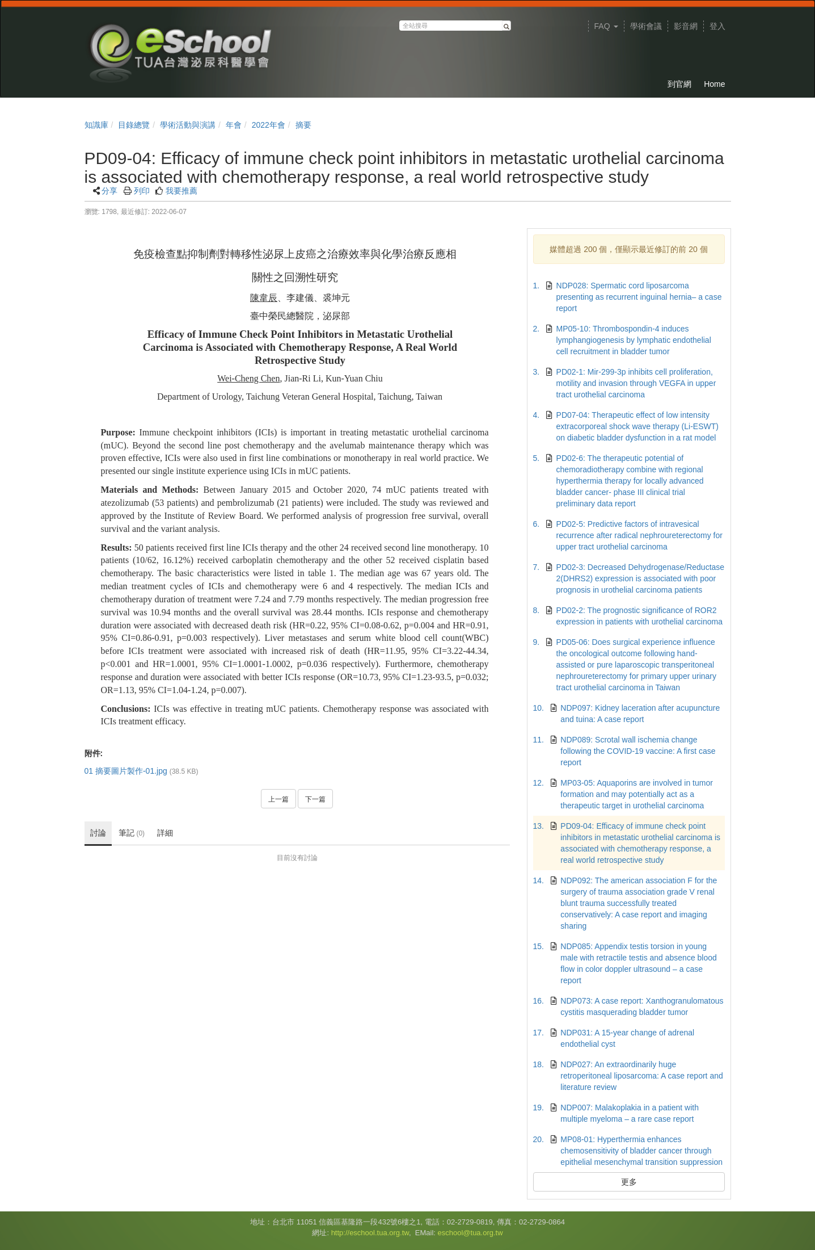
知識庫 (96, 124)
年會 (234, 124)
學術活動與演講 (188, 124)
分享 (109, 190)
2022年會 (268, 124)
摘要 (303, 124)
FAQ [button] (606, 26)
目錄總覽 (134, 124)
